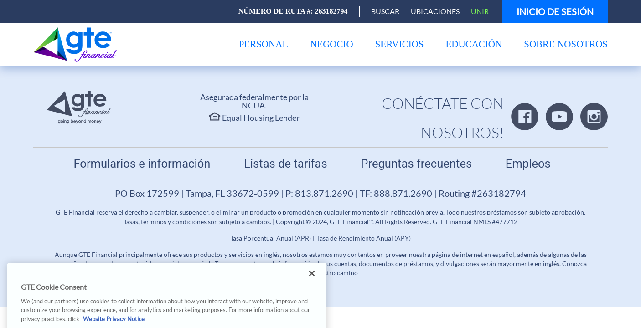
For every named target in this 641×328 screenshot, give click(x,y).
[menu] (264, 44)
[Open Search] (385, 11)
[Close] (312, 284)
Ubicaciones (435, 11)
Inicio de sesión (555, 11)
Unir (480, 11)
